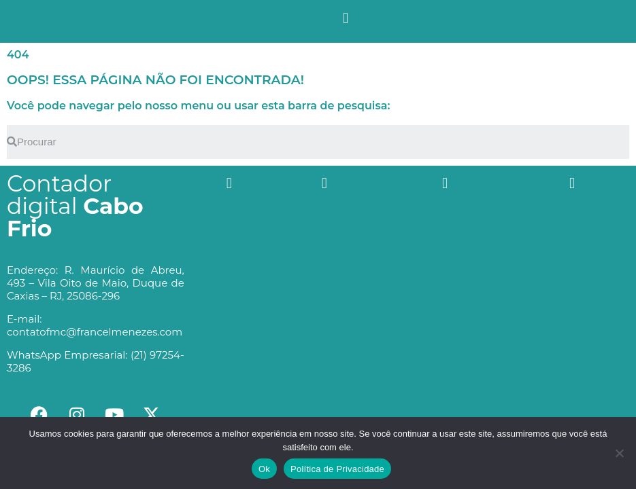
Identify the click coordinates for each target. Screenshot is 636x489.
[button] (345, 18)
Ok (264, 469)
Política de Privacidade (337, 469)
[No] (619, 453)
